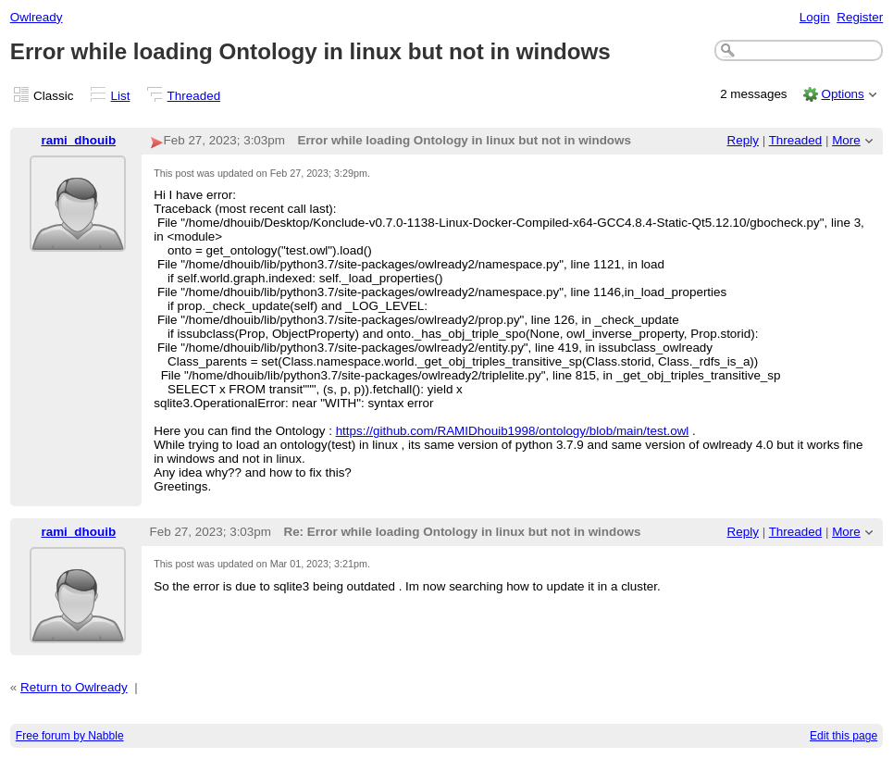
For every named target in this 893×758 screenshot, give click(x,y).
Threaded (194, 96)
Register (860, 17)
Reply (743, 140)
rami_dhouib (78, 140)
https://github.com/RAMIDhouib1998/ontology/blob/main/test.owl (512, 431)
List (120, 96)
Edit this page (843, 735)
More (846, 140)
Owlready (36, 17)
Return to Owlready (74, 687)
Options (842, 94)
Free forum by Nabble (70, 735)
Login (815, 17)
